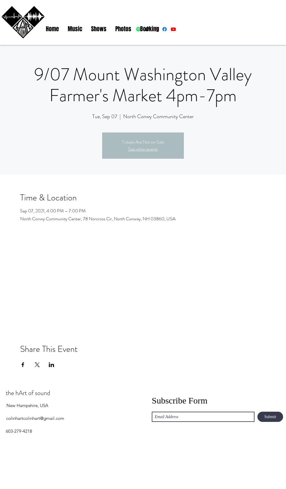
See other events (143, 149)
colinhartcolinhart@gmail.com (35, 418)
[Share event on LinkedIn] (51, 364)
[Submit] (270, 417)
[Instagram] (260, 476)
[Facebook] (268, 476)
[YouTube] (277, 476)
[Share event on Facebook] (23, 364)
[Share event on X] (37, 364)
